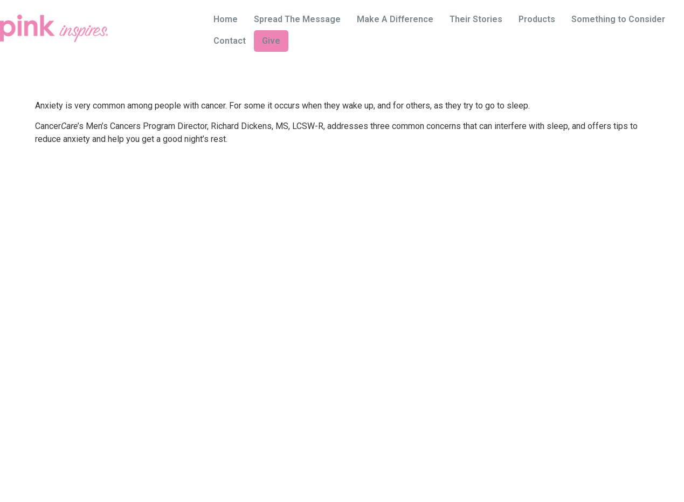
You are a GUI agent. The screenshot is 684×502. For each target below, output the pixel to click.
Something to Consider (618, 19)
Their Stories (476, 19)
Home (225, 19)
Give (271, 41)
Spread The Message (297, 19)
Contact (229, 41)
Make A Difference (395, 19)
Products (537, 19)
